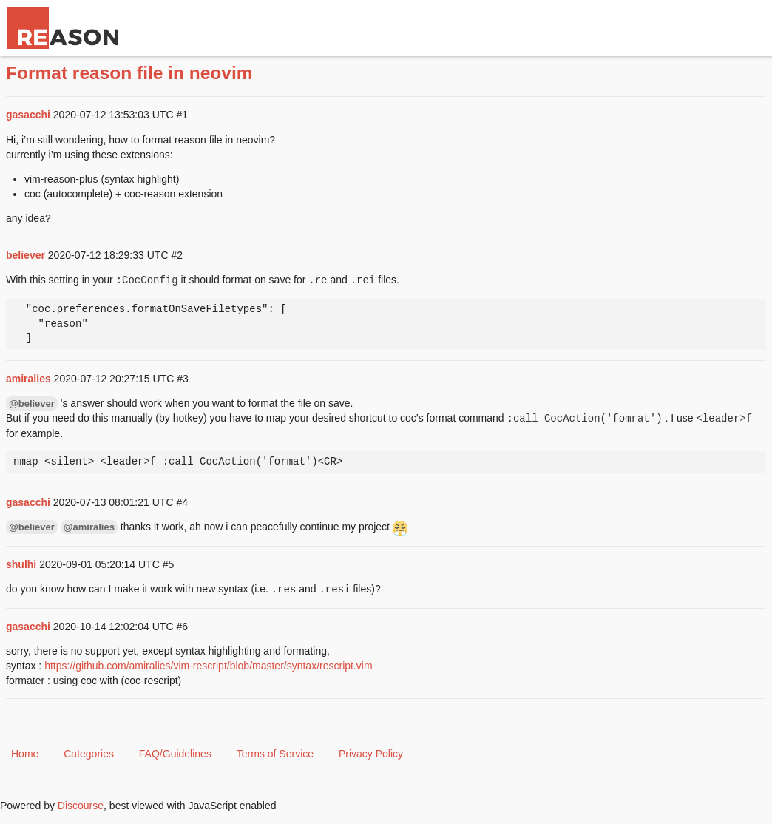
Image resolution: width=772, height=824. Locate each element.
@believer (32, 403)
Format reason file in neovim (129, 73)
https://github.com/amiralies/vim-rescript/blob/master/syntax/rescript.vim (208, 666)
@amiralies (89, 527)
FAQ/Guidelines (175, 754)
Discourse (81, 805)
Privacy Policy (371, 754)
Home (24, 754)
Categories (89, 754)
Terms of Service (275, 754)
